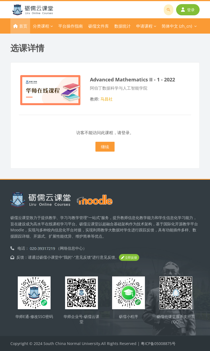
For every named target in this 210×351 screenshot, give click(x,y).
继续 (105, 146)
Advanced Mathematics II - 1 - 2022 (132, 79)
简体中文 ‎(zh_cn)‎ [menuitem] (177, 26)
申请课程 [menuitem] (144, 26)
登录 (188, 9)
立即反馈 (129, 257)
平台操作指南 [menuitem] (70, 26)
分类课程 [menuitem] (41, 26)
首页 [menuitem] (23, 26)
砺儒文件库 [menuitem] (98, 26)
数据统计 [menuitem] (122, 26)
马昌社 (106, 99)
